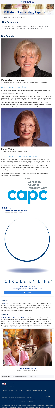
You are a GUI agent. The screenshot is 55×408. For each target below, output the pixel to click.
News (45, 390)
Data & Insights (28, 390)
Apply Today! (27, 292)
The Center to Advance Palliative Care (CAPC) (12, 317)
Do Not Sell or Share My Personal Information (27, 400)
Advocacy (11, 390)
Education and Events (37, 390)
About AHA (5, 390)
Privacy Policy (11, 400)
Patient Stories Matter (27, 368)
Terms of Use (43, 400)
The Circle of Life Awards (28, 286)
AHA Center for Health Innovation (19, 376)
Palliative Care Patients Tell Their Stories (16, 210)
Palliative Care (6, 17)
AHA (4, 303)
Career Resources (19, 390)
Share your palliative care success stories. (27, 370)
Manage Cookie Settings (27, 401)
